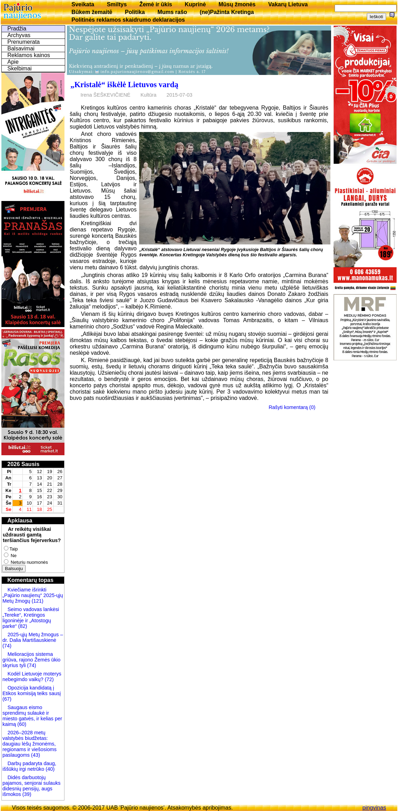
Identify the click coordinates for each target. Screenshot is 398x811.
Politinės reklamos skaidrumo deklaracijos (128, 20)
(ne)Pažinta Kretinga (227, 12)
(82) (22, 626)
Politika (135, 12)
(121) (37, 601)
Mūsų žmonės (237, 4)
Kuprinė (195, 4)
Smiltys (117, 4)
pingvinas (374, 808)
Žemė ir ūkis (155, 4)
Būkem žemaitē (91, 12)
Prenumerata (23, 42)
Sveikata (82, 4)
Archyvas (18, 35)
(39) (26, 794)
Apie (13, 62)
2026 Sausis (23, 464)
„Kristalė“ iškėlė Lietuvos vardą (124, 84)
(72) (48, 679)
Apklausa (19, 521)
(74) (7, 646)
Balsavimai (20, 48)
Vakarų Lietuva (288, 4)
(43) (35, 755)
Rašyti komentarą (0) (292, 407)
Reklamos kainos (28, 55)
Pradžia (16, 29)
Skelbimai (19, 68)
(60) (21, 724)
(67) (7, 699)
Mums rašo (172, 12)
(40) (49, 769)
